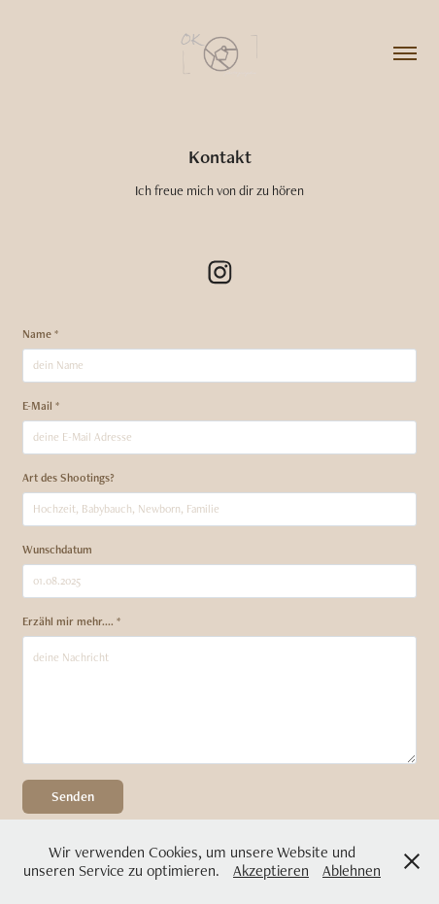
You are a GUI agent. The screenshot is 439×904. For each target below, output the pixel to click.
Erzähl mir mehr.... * (71, 621)
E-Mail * (40, 406)
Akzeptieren (271, 870)
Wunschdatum (57, 549)
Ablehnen (351, 870)
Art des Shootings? (68, 477)
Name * (40, 334)
